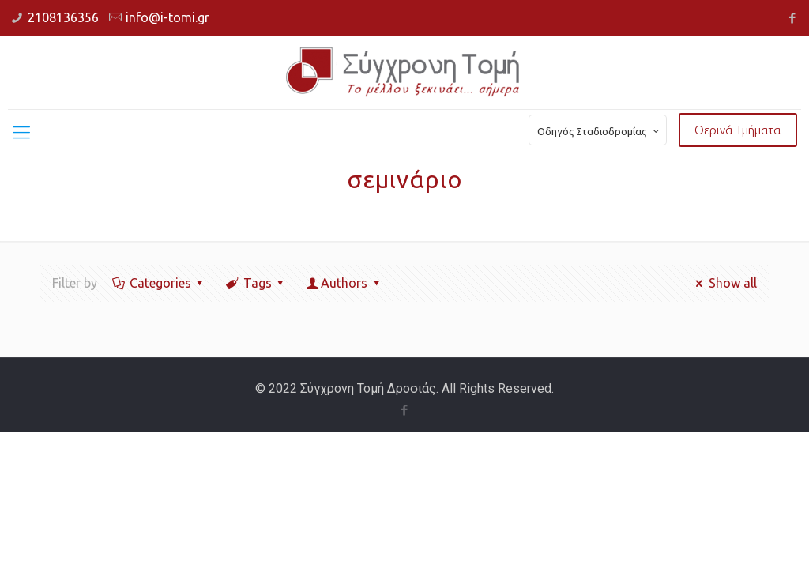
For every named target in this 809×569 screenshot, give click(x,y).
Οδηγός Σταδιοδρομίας (599, 131)
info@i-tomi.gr (167, 17)
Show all (723, 283)
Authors (344, 283)
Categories (159, 283)
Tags (256, 283)
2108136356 (63, 17)
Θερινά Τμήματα (737, 130)
